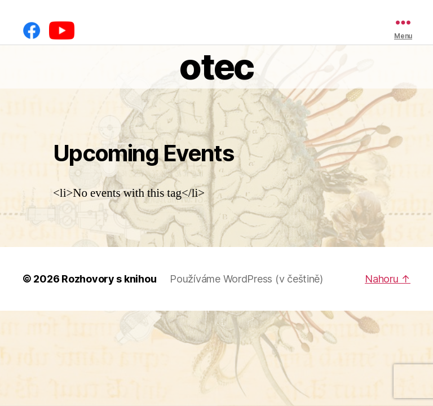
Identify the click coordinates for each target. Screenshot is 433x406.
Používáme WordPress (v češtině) (246, 279)
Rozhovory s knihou (108, 279)
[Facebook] (32, 30)
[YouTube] (61, 30)
